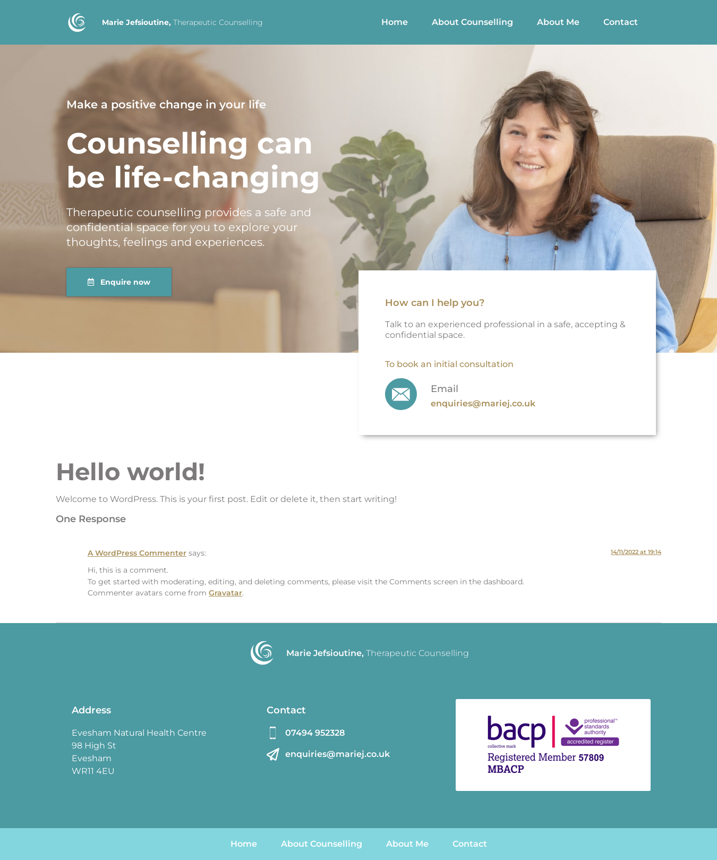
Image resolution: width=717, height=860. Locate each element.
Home (394, 22)
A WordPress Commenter (137, 553)
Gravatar (225, 593)
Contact (620, 22)
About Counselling (472, 22)
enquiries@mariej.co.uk (483, 403)
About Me (558, 22)
